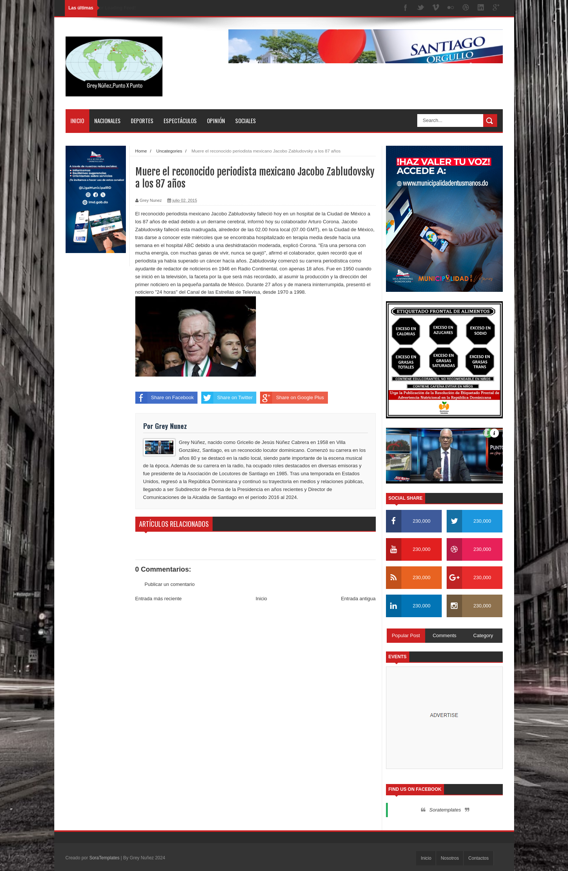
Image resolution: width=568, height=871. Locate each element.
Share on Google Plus (292, 398)
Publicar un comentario (170, 584)
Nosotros (450, 858)
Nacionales (107, 120)
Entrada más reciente (158, 598)
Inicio (77, 120)
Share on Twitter (227, 398)
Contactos (478, 858)
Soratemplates (445, 810)
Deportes (142, 120)
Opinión (216, 120)
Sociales (245, 120)
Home (141, 150)
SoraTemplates (104, 857)
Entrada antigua (358, 598)
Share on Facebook (164, 398)
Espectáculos (180, 120)
